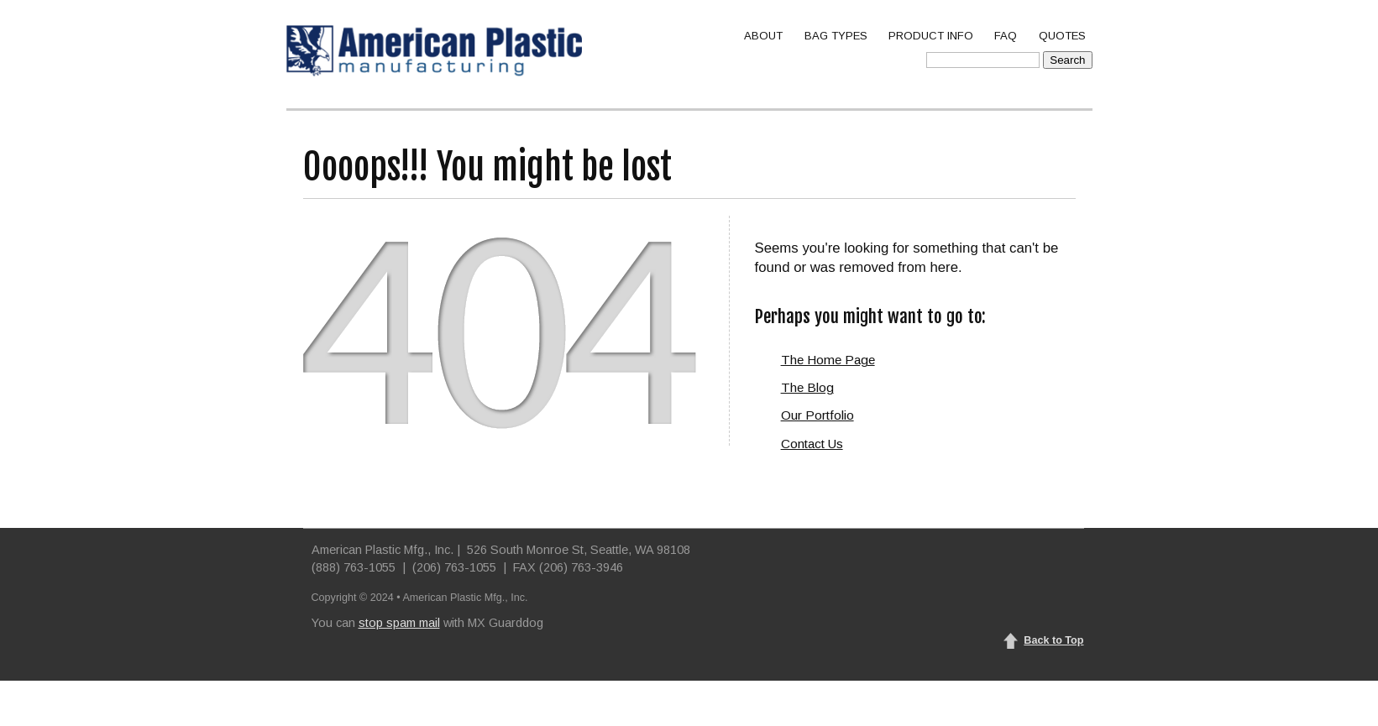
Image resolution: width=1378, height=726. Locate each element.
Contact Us (812, 443)
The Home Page (828, 360)
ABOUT (763, 35)
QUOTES (1062, 35)
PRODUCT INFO (930, 35)
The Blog (807, 387)
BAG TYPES (835, 35)
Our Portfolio (817, 415)
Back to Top (1053, 640)
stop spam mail (399, 622)
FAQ (1005, 35)
